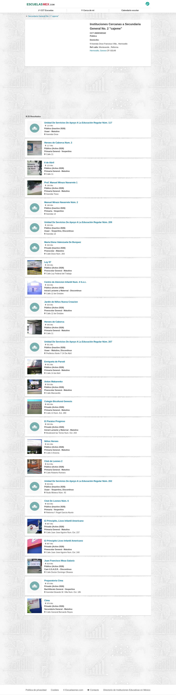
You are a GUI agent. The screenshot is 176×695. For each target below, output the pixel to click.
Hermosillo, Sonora (98, 51)
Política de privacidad (36, 690)
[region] (57, 43)
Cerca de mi (87, 10)
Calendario (130, 10)
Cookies (55, 690)
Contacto (93, 690)
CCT (46, 10)
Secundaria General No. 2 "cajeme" (42, 16)
